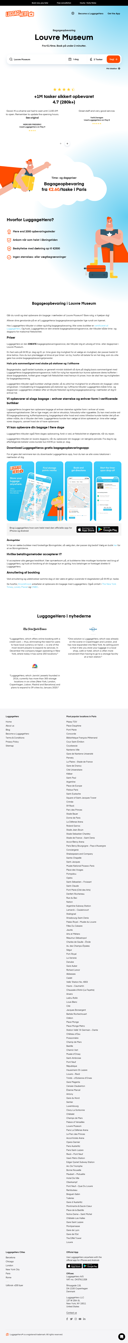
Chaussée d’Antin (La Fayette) (80, 989)
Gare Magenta (73, 1081)
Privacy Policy (12, 741)
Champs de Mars (74, 1118)
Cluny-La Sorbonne (75, 1110)
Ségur (69, 949)
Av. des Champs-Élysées (78, 945)
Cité (68, 1005)
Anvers (69, 993)
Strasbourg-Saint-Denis (77, 917)
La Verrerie (71, 957)
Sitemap (10, 745)
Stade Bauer (72, 813)
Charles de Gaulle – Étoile (78, 941)
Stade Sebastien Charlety (78, 833)
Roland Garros (73, 825)
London (9, 1265)
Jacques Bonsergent (76, 1009)
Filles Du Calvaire (74, 925)
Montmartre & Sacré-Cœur (79, 1206)
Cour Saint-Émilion (75, 741)
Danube (70, 961)
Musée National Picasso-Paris (80, 865)
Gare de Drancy (73, 765)
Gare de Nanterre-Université (79, 753)
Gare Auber (71, 965)
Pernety (70, 757)
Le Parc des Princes (75, 1134)
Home (9, 721)
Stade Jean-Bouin (74, 829)
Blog (8, 729)
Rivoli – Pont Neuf (74, 1154)
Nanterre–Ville (72, 749)
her (115, 545)
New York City (12, 1269)
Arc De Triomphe (74, 1166)
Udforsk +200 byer (14, 1285)
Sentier (69, 1102)
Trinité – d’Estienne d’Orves (79, 1077)
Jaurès (69, 929)
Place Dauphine (73, 725)
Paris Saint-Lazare (74, 1150)
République (71, 1065)
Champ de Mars (74, 1041)
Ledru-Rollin (72, 997)
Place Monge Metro (75, 1025)
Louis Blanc (71, 1001)
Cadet (69, 977)
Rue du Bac (71, 897)
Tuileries (70, 1198)
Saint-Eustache (73, 793)
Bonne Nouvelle (73, 1170)
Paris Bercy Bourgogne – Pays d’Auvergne (86, 845)
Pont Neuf (71, 1061)
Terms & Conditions (15, 737)
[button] (121, 1336)
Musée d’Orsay (73, 1053)
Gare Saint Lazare (74, 1222)
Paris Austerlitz (73, 1146)
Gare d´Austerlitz (74, 1202)
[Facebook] (67, 1319)
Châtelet (70, 1114)
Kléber (69, 773)
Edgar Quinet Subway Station (80, 1162)
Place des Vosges (74, 869)
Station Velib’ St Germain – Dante (82, 1029)
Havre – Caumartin (75, 985)
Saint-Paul (71, 777)
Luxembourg (72, 1106)
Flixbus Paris (72, 789)
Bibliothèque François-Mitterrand (81, 737)
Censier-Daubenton (75, 1085)
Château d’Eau (73, 1033)
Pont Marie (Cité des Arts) (78, 889)
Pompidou (71, 873)
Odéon (69, 1017)
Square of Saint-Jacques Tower (81, 797)
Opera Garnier (73, 1142)
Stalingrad (71, 913)
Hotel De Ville (72, 1178)
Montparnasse (73, 1226)
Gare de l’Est (72, 1234)
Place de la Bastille (75, 1210)
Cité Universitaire (74, 769)
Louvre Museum (73, 1126)
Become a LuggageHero (90, 13)
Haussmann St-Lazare (76, 1069)
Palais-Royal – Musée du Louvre (81, 921)
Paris (8, 1273)
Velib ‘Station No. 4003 (77, 981)
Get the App (114, 13)
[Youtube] (80, 1319)
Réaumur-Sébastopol (76, 937)
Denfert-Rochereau (75, 893)
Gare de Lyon (72, 1230)
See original (32, 117)
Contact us (71, 1312)
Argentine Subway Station (78, 905)
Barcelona (10, 1257)
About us (10, 725)
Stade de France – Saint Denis (80, 837)
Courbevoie (71, 745)
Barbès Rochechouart (76, 1013)
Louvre (69, 1242)
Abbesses (71, 973)
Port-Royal (71, 953)
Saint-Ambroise (73, 1057)
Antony (69, 1094)
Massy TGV (71, 721)
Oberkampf (71, 1182)
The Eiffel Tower (73, 1238)
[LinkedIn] (84, 1319)
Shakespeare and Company (79, 853)
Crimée (69, 801)
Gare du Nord (73, 1098)
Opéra (69, 877)
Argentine (70, 781)
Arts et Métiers (73, 933)
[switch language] (73, 13)
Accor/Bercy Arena (75, 841)
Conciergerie (72, 849)
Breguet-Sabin (73, 1194)
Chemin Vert (72, 1049)
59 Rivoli (70, 805)
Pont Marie (71, 729)
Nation (69, 901)
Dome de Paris (73, 817)
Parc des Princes (74, 809)
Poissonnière (72, 1037)
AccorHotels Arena (75, 1138)
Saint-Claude (72, 885)
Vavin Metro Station (75, 1158)
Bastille (69, 1045)
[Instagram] (75, 1319)
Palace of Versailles (75, 1122)
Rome (8, 1277)
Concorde (71, 733)
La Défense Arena (74, 821)
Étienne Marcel (73, 1089)
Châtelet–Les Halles (75, 1218)
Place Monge (72, 1021)
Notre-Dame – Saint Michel (79, 1214)
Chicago (10, 1261)
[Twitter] (71, 1319)
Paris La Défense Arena (77, 1130)
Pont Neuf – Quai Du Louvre (79, 1186)
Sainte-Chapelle (73, 857)
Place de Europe (74, 785)
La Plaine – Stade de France (79, 761)
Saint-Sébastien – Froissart (79, 881)
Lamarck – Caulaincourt (77, 909)
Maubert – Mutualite (75, 1174)
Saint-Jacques (73, 861)
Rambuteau (71, 1190)
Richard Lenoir (73, 969)
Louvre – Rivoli (73, 1073)
